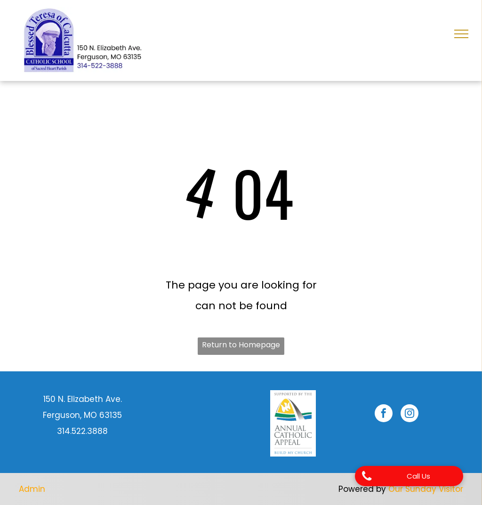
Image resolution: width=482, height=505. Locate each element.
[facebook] (384, 414)
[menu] (461, 34)
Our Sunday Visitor (425, 489)
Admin (32, 489)
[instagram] (409, 414)
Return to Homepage (241, 344)
